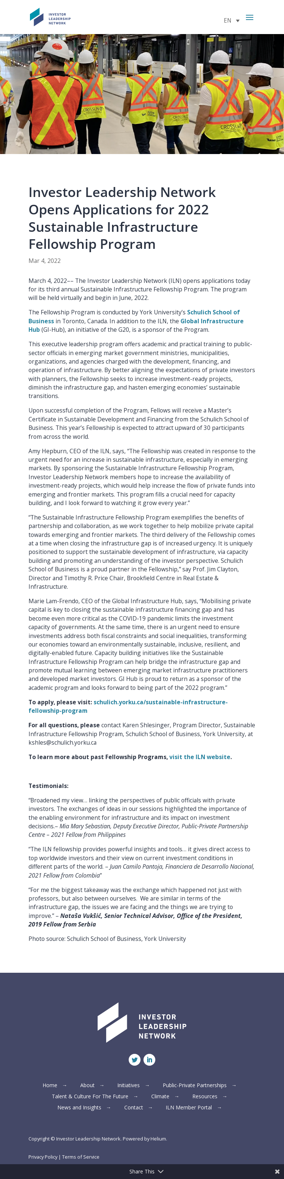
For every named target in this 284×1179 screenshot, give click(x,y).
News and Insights (79, 1108)
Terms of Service (80, 1156)
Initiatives (128, 1086)
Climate (160, 1097)
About (87, 1086)
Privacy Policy (42, 1156)
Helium (158, 1138)
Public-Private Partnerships (195, 1086)
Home (50, 1086)
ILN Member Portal (189, 1108)
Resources (204, 1097)
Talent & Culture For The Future (90, 1097)
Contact (133, 1108)
